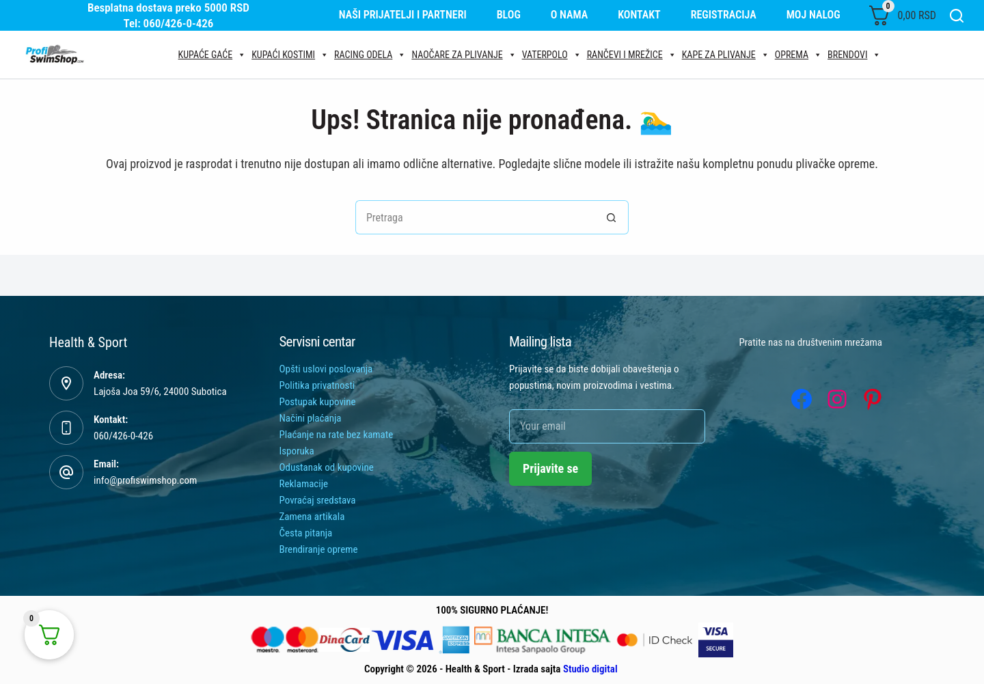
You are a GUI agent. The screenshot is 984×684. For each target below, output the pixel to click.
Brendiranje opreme (318, 549)
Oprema (798, 55)
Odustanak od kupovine (326, 467)
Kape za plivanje (725, 55)
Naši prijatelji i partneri (403, 14)
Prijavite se (550, 468)
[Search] (957, 16)
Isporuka (296, 451)
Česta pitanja (306, 533)
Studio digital (590, 669)
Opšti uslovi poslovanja (326, 369)
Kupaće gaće (212, 55)
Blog (509, 14)
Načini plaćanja (310, 418)
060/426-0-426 (123, 436)
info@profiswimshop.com (145, 480)
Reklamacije (304, 484)
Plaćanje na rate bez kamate (336, 434)
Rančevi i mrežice (631, 55)
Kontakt (639, 14)
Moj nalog (813, 14)
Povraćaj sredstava (317, 500)
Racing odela (370, 55)
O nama (569, 14)
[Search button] (611, 217)
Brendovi (854, 55)
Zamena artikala (312, 516)
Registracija (723, 14)
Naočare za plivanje (463, 55)
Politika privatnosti (317, 385)
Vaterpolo (552, 55)
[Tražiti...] (474, 217)
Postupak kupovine (317, 402)
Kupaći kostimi (290, 55)
